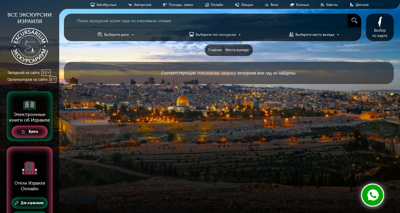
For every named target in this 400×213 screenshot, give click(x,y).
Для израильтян (29, 203)
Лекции (247, 4)
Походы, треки (181, 4)
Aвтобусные (106, 4)
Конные (302, 4)
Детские (362, 4)
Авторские (142, 4)
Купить (29, 131)
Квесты (332, 4)
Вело (274, 4)
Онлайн (217, 4)
